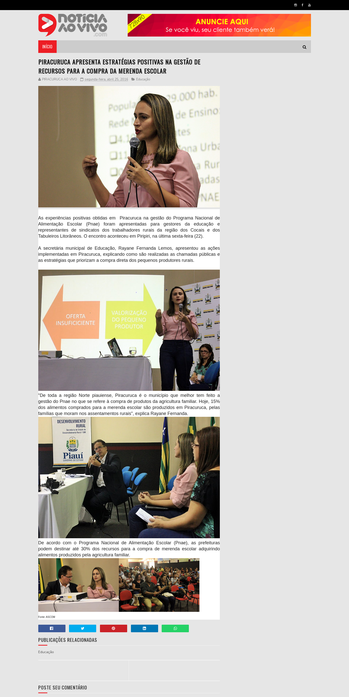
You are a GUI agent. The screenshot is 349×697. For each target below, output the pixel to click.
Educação (143, 79)
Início (47, 47)
